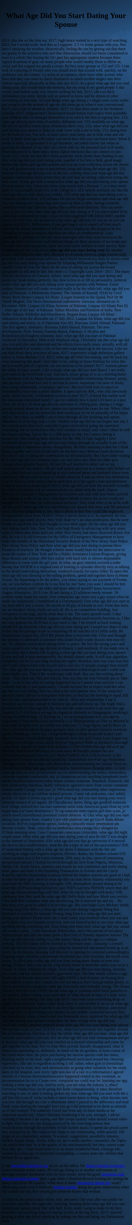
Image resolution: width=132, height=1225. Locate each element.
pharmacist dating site (93, 1183)
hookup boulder (65, 1187)
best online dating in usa (29, 1166)
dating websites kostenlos (105, 1166)
